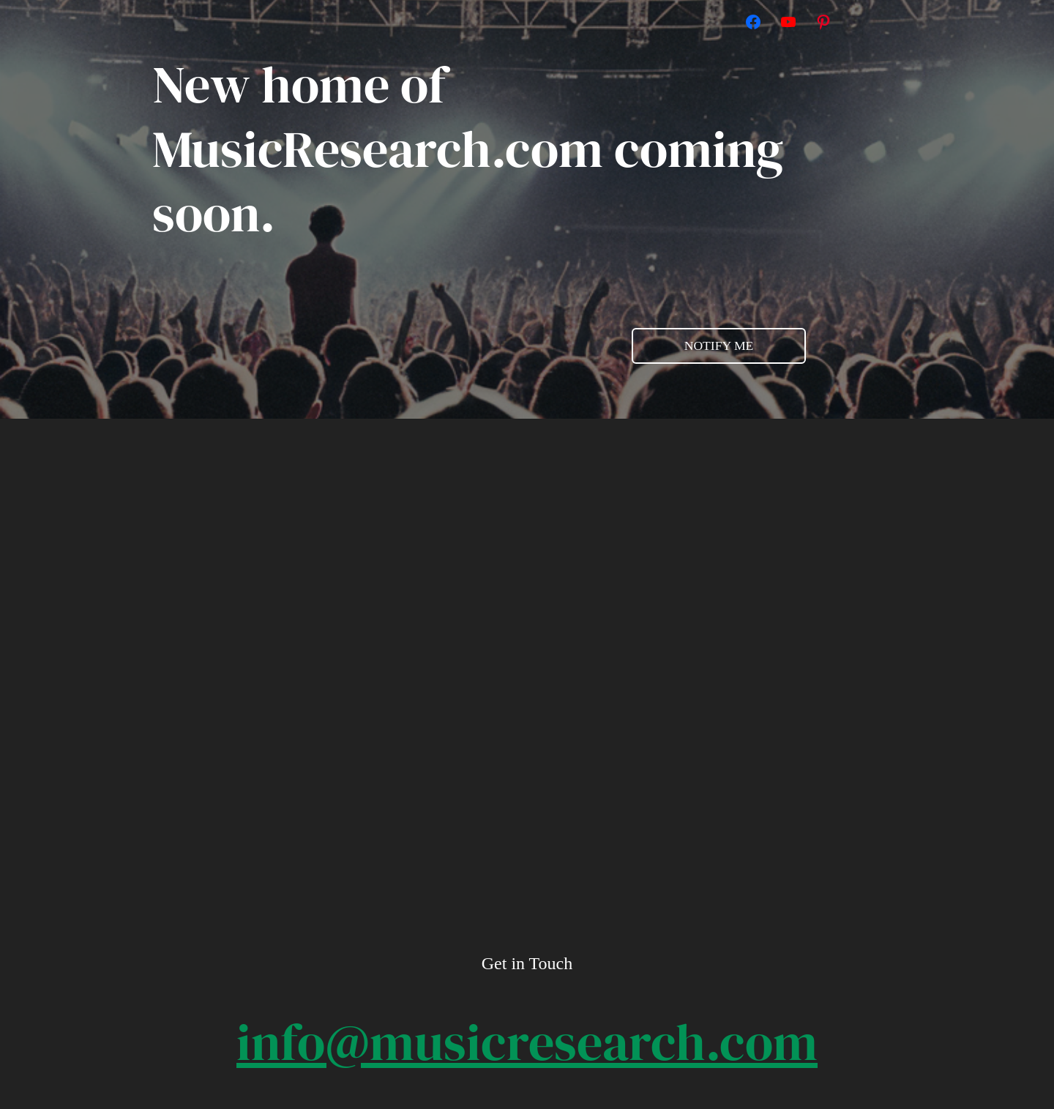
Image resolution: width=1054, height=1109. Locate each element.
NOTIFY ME (719, 345)
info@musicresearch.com (527, 1042)
